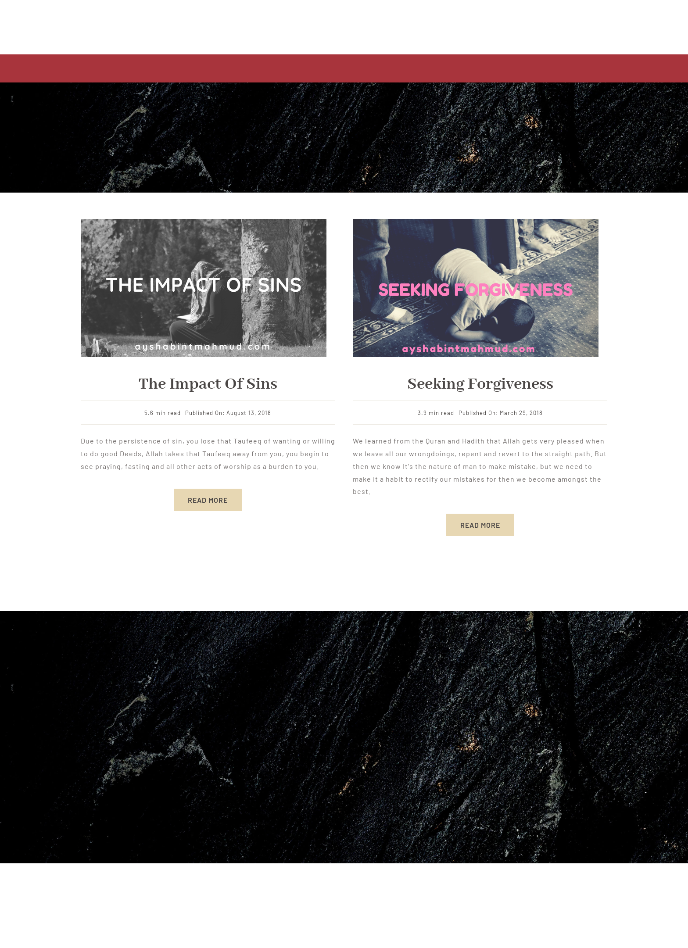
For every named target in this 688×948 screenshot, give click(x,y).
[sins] (203, 222)
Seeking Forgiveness (480, 384)
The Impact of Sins (208, 384)
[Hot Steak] (475, 222)
